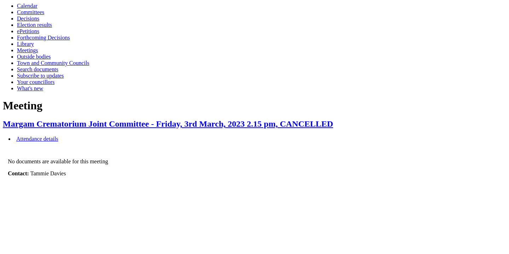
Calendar (27, 6)
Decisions (28, 19)
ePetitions (28, 31)
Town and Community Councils (53, 63)
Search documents (37, 69)
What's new (30, 88)
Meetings (27, 50)
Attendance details (37, 139)
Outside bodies (34, 57)
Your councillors (35, 82)
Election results (34, 25)
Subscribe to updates (40, 76)
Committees (30, 12)
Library (25, 44)
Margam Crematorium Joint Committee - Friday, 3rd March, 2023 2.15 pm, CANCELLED (168, 123)
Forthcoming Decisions (43, 38)
